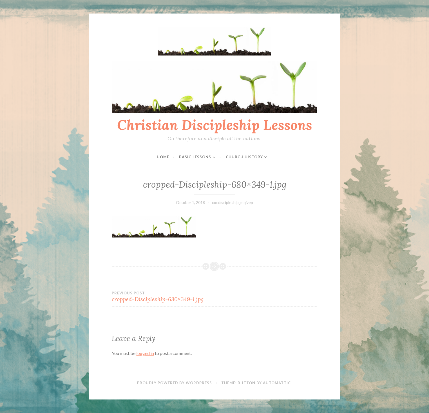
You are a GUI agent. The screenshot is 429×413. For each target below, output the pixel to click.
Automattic (277, 383)
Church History (244, 157)
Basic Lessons (195, 157)
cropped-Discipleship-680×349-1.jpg (163, 297)
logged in (145, 353)
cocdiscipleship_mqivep (232, 202)
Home (163, 157)
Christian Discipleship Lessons (214, 125)
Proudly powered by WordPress (174, 383)
